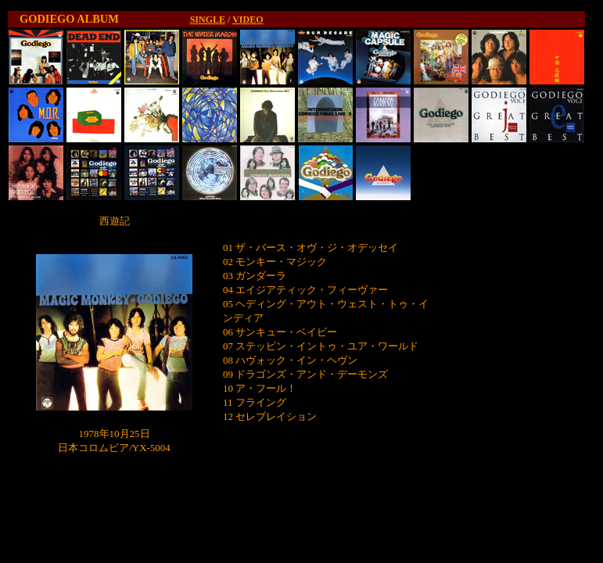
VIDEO (247, 19)
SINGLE (207, 19)
